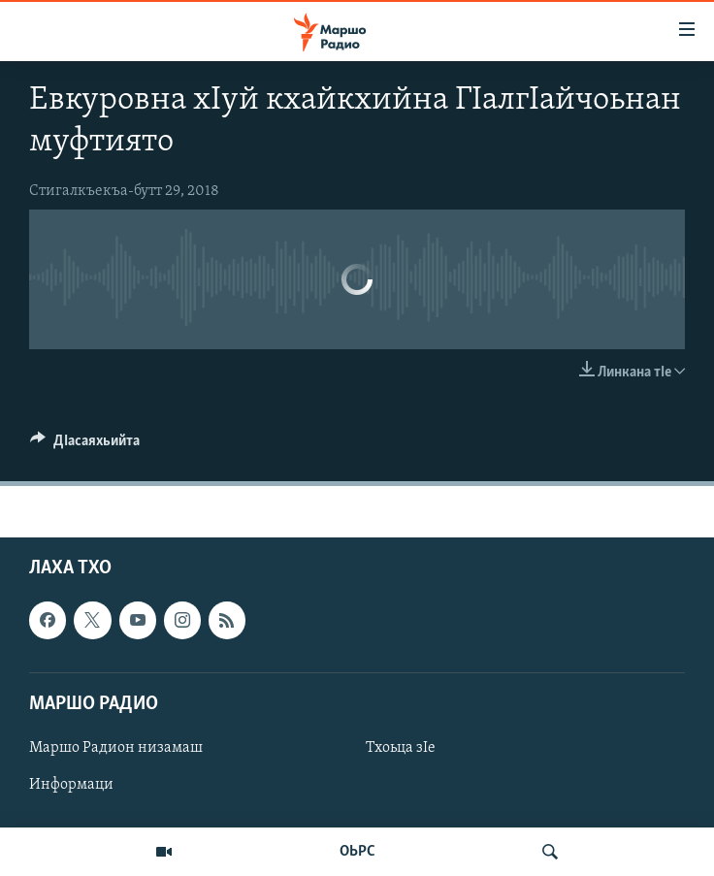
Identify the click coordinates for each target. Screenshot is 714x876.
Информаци (71, 785)
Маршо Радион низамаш (116, 748)
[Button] (85, 445)
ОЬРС (357, 852)
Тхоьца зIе (401, 748)
